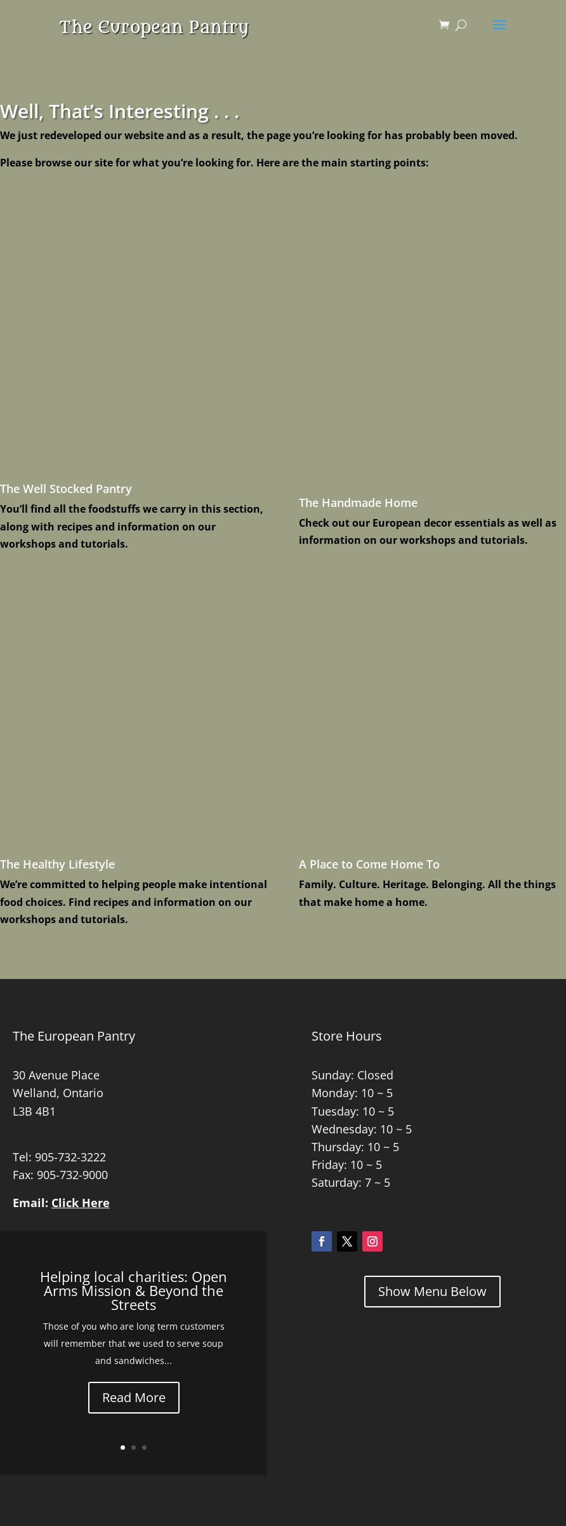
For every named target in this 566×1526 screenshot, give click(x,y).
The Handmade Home (358, 502)
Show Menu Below (432, 1291)
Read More (134, 1397)
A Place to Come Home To (369, 864)
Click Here (80, 1202)
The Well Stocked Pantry (66, 488)
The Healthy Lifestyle (57, 864)
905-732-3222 (70, 1157)
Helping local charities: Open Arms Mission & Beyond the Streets (133, 1290)
